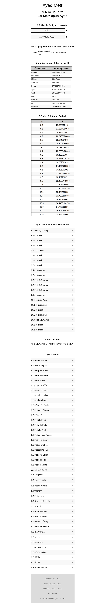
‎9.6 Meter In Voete (39, 465)
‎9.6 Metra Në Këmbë (40, 526)
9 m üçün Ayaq (37, 250)
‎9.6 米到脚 (35, 557)
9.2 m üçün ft (36, 260)
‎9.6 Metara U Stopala (40, 410)
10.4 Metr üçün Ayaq (40, 320)
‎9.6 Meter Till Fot (38, 460)
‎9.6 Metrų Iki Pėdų (39, 425)
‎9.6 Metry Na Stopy (39, 370)
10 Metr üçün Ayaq (39, 300)
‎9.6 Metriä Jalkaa (38, 400)
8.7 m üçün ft (36, 235)
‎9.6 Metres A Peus (39, 486)
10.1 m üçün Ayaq (39, 305)
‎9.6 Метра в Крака (39, 365)
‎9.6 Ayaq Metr (37, 475)
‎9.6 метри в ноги (38, 547)
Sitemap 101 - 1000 (52, 584)
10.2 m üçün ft (37, 310)
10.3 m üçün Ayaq (39, 315)
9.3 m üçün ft (36, 265)
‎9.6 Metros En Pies (39, 390)
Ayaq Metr (52, 5)
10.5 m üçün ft (37, 325)
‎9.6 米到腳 (35, 562)
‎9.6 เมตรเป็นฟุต (38, 532)
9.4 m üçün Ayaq (38, 270)
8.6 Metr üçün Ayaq (39, 230)
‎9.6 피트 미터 (37, 506)
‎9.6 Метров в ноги (39, 516)
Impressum (52, 594)
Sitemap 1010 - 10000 (52, 589)
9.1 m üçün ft (36, 255)
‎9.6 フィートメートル (40, 501)
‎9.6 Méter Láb (37, 415)
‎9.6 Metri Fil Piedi (38, 430)
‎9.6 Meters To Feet (39, 360)
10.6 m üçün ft (37, 330)
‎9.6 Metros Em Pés (39, 445)
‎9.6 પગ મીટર (36, 537)
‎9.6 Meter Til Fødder (40, 375)
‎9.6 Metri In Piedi (38, 420)
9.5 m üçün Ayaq (38, 275)
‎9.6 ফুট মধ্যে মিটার (38, 480)
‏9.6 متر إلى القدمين (39, 470)
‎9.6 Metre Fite (37, 542)
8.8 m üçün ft (36, 240)
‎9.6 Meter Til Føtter (39, 511)
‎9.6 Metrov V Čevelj (39, 521)
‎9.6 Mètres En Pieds (40, 405)
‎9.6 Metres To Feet (39, 568)
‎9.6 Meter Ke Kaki (39, 496)
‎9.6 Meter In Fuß (38, 380)
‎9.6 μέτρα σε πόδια (39, 385)
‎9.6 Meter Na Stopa (39, 455)
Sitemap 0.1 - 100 (52, 579)
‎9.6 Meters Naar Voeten (41, 435)
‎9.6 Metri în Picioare (39, 450)
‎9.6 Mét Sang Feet (39, 552)
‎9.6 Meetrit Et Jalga (39, 395)
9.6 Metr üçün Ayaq (39, 280)
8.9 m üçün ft (36, 245)
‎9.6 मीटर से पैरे (36, 491)
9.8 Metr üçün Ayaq (39, 290)
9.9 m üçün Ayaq (38, 295)
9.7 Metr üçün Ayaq (39, 285)
